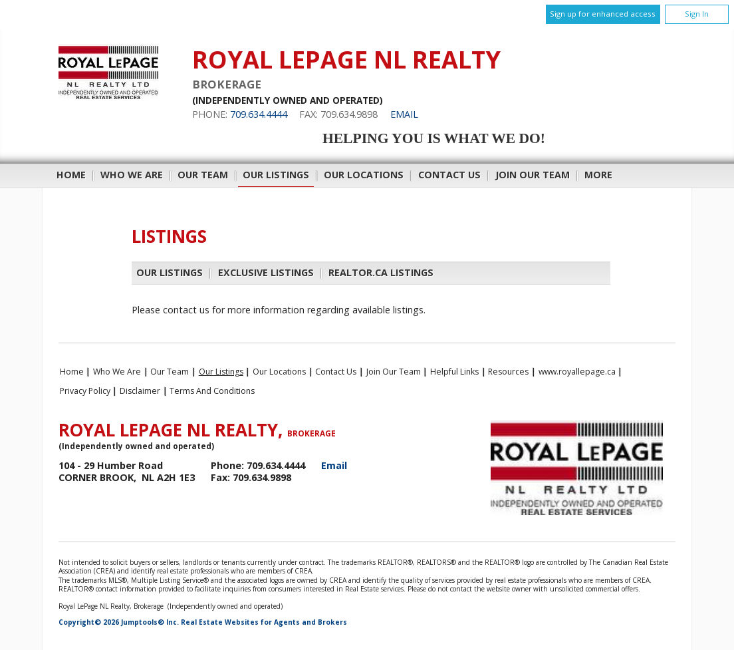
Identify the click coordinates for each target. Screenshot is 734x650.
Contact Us (449, 174)
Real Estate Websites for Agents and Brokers (264, 622)
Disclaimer (140, 391)
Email (404, 114)
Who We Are (131, 174)
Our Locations (364, 174)
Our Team (203, 174)
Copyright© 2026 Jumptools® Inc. (119, 622)
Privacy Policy (85, 391)
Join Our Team (532, 174)
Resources (508, 371)
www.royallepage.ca (577, 371)
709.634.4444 (258, 114)
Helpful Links (454, 371)
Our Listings (276, 174)
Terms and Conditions (212, 391)
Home (71, 174)
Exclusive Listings (266, 272)
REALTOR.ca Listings (380, 272)
